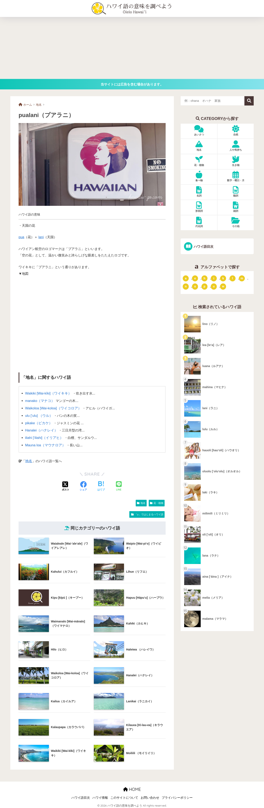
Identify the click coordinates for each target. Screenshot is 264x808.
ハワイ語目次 (203, 246)
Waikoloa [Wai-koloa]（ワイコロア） (52, 408)
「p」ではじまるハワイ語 (149, 512)
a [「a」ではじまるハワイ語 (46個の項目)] (186, 278)
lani (41, 237)
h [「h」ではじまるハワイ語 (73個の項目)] (204, 278)
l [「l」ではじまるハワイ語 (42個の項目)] (232, 278)
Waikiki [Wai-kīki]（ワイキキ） (47, 393)
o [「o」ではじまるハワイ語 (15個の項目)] (195, 286)
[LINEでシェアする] (119, 484)
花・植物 (158, 501)
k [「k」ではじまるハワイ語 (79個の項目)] (223, 278)
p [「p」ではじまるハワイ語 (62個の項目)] (204, 286)
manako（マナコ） (39, 400)
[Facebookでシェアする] (83, 484)
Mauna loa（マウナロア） (44, 443)
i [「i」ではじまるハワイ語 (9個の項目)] (213, 278)
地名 (28, 459)
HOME (132, 787)
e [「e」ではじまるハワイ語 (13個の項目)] (195, 278)
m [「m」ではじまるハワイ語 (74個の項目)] (241, 278)
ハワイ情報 (100, 796)
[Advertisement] (132, 48)
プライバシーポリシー (177, 796)
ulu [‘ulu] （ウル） (38, 415)
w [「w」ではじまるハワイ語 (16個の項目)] (223, 286)
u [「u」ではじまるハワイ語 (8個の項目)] (214, 286)
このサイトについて (124, 796)
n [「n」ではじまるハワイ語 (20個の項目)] (186, 286)
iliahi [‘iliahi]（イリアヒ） (43, 436)
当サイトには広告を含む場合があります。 (132, 84)
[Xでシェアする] (65, 484)
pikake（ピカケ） (38, 422)
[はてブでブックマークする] (101, 484)
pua (21, 237)
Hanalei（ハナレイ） (41, 429)
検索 (249, 100)
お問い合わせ (150, 796)
